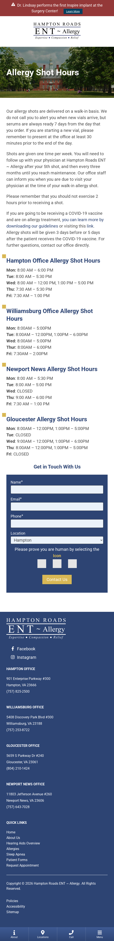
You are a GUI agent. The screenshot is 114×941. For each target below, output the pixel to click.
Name (17, 482)
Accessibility (15, 906)
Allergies (12, 849)
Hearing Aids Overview (23, 843)
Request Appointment (22, 865)
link (90, 226)
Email (16, 499)
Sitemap (12, 912)
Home (10, 832)
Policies (12, 901)
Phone (17, 516)
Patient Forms (16, 860)
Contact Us (57, 579)
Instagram (26, 657)
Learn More (73, 11)
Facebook (26, 648)
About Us (13, 838)
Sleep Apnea (15, 854)
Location (18, 533)
